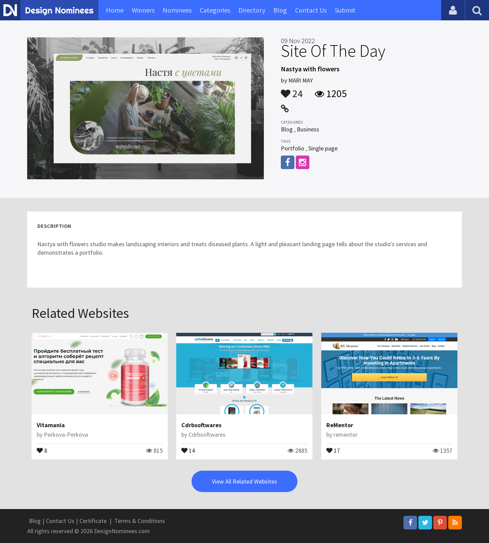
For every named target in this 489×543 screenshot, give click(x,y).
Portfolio (292, 148)
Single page (323, 148)
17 (333, 450)
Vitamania (51, 425)
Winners (143, 10)
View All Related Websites (244, 481)
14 (188, 450)
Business (308, 129)
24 (292, 90)
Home (115, 10)
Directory (251, 10)
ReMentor (339, 425)
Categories (215, 10)
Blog (280, 10)
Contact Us (311, 10)
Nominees (177, 10)
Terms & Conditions (139, 521)
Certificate (93, 521)
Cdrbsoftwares (201, 425)
